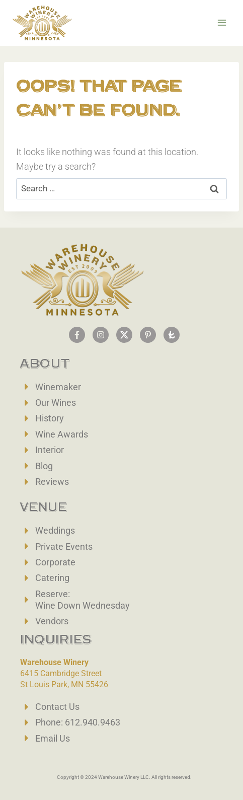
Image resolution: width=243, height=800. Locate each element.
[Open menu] (221, 23)
